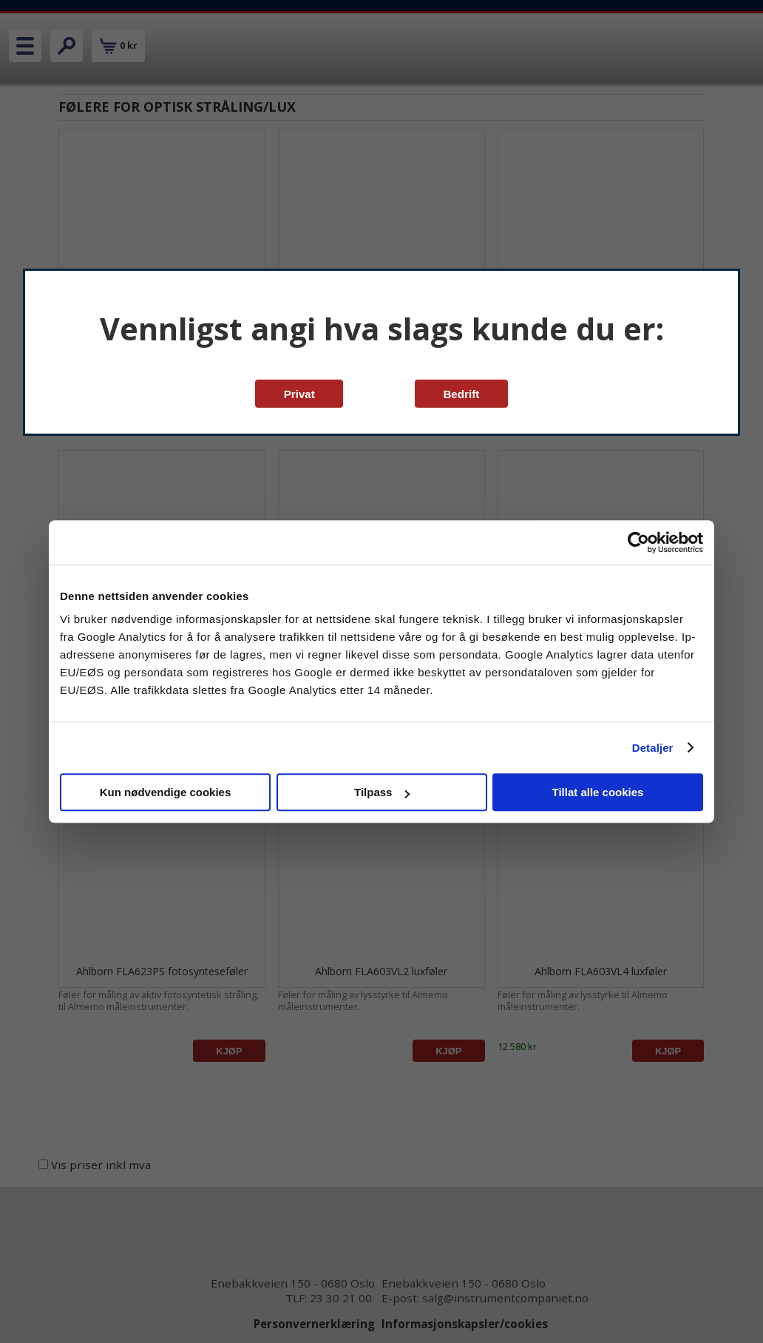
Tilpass (382, 792)
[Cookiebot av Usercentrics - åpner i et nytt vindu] (638, 542)
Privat (299, 394)
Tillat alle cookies (598, 792)
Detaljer (653, 747)
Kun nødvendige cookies (165, 792)
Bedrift (461, 394)
